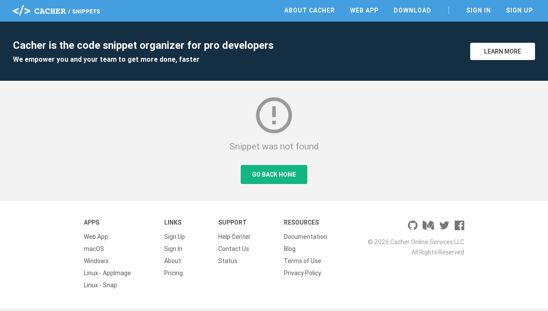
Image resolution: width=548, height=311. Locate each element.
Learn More (502, 51)
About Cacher (309, 10)
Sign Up (519, 10)
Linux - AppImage (107, 273)
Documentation (305, 237)
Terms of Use (302, 261)
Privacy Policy (302, 273)
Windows (96, 261)
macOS (94, 249)
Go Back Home (274, 174)
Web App (364, 10)
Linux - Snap (100, 285)
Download (412, 10)
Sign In (478, 10)
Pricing (173, 273)
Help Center (234, 237)
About (172, 261)
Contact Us (233, 249)
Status (227, 261)
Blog (290, 249)
